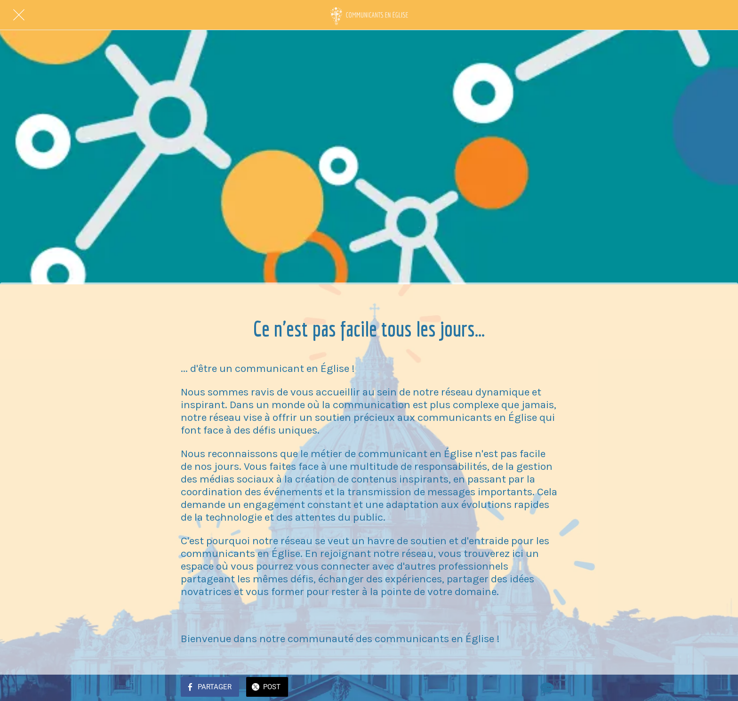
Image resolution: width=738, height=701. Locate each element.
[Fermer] (18, 15)
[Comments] (546, 688)
